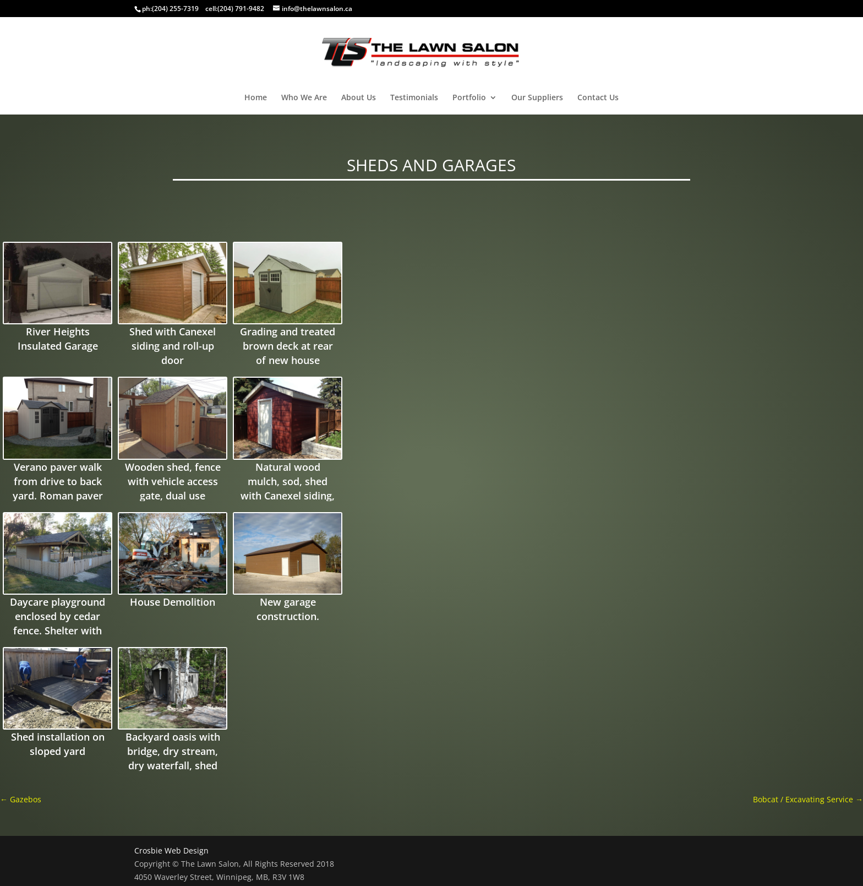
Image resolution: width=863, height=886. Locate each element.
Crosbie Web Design (171, 850)
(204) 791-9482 (240, 8)
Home (255, 98)
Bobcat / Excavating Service (808, 799)
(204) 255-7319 (175, 8)
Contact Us (598, 98)
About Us (358, 98)
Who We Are (304, 98)
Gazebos (20, 799)
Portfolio (469, 98)
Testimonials (414, 98)
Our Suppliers (537, 98)
